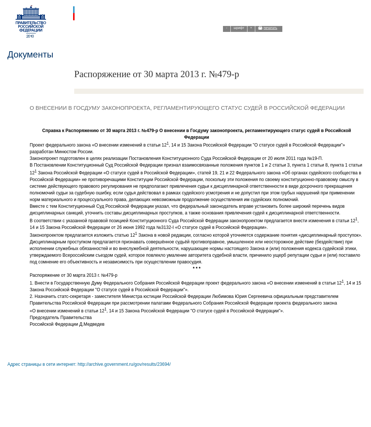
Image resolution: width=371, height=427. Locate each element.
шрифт (239, 28)
